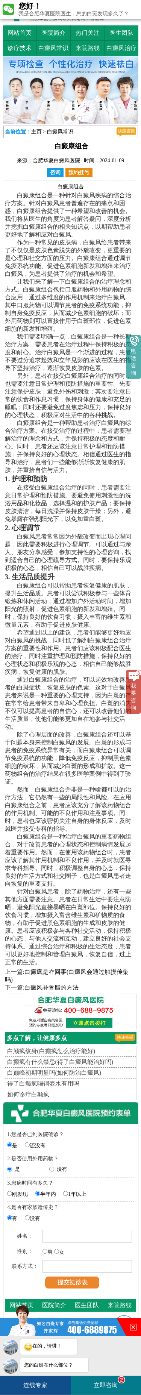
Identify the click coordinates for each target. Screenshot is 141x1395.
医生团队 (121, 33)
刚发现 (20, 1194)
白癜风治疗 (121, 48)
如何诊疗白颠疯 (28, 1094)
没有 (62, 1169)
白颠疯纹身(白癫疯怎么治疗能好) (51, 1051)
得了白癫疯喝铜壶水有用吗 (43, 1083)
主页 (36, 132)
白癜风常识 (53, 48)
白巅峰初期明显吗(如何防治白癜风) (54, 1073)
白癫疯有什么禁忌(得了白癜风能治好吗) (60, 1062)
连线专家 (35, 1385)
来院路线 (88, 48)
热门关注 (88, 33)
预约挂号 (78, 172)
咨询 (55, 172)
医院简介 (53, 33)
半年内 (48, 1194)
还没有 (37, 1145)
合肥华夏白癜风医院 (56, 160)
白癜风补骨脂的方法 (51, 987)
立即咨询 (109, 1382)
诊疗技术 (20, 48)
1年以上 (77, 1194)
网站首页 (20, 33)
